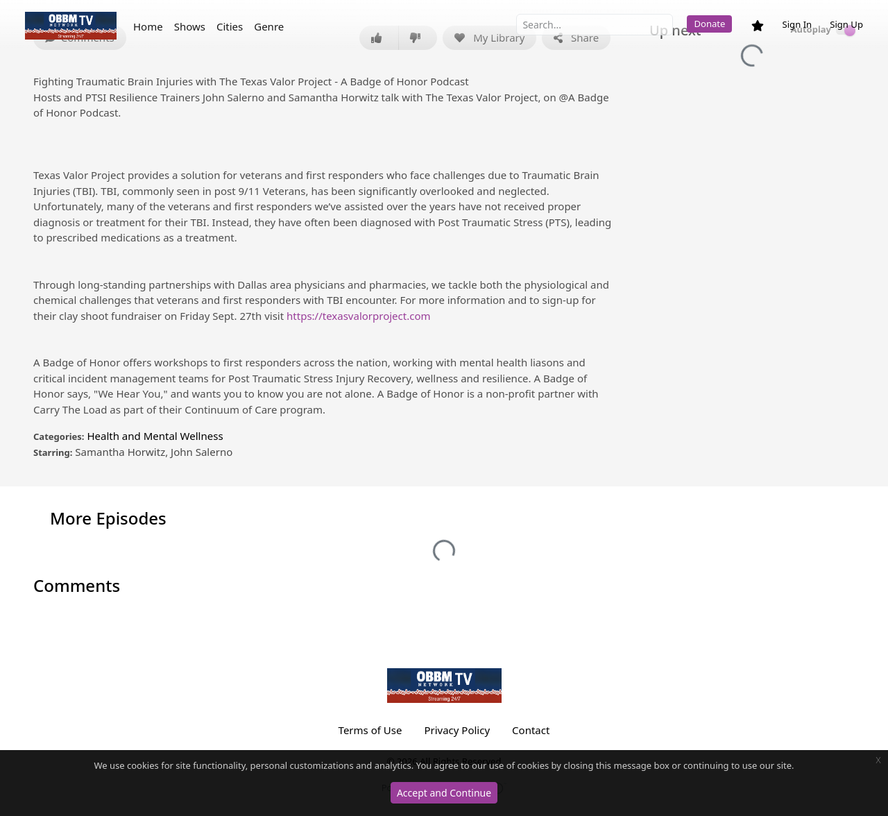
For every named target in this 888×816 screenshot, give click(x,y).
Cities (229, 26)
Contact (530, 730)
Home (148, 26)
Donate (709, 23)
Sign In (797, 24)
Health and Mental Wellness (155, 436)
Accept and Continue (444, 792)
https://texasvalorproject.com (358, 316)
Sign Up (846, 24)
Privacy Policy (457, 730)
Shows (189, 26)
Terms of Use (370, 730)
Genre (269, 26)
